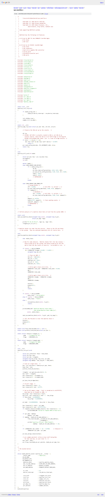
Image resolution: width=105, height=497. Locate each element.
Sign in (101, 2)
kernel (16, 8)
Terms (18, 494)
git (39, 8)
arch (71, 8)
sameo (43, 8)
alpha (76, 8)
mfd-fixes (50, 8)
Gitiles (9, 494)
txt (98, 494)
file (46, 13)
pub (20, 8)
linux (29, 8)
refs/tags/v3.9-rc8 (61, 8)
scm (24, 8)
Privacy (14, 494)
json (102, 494)
